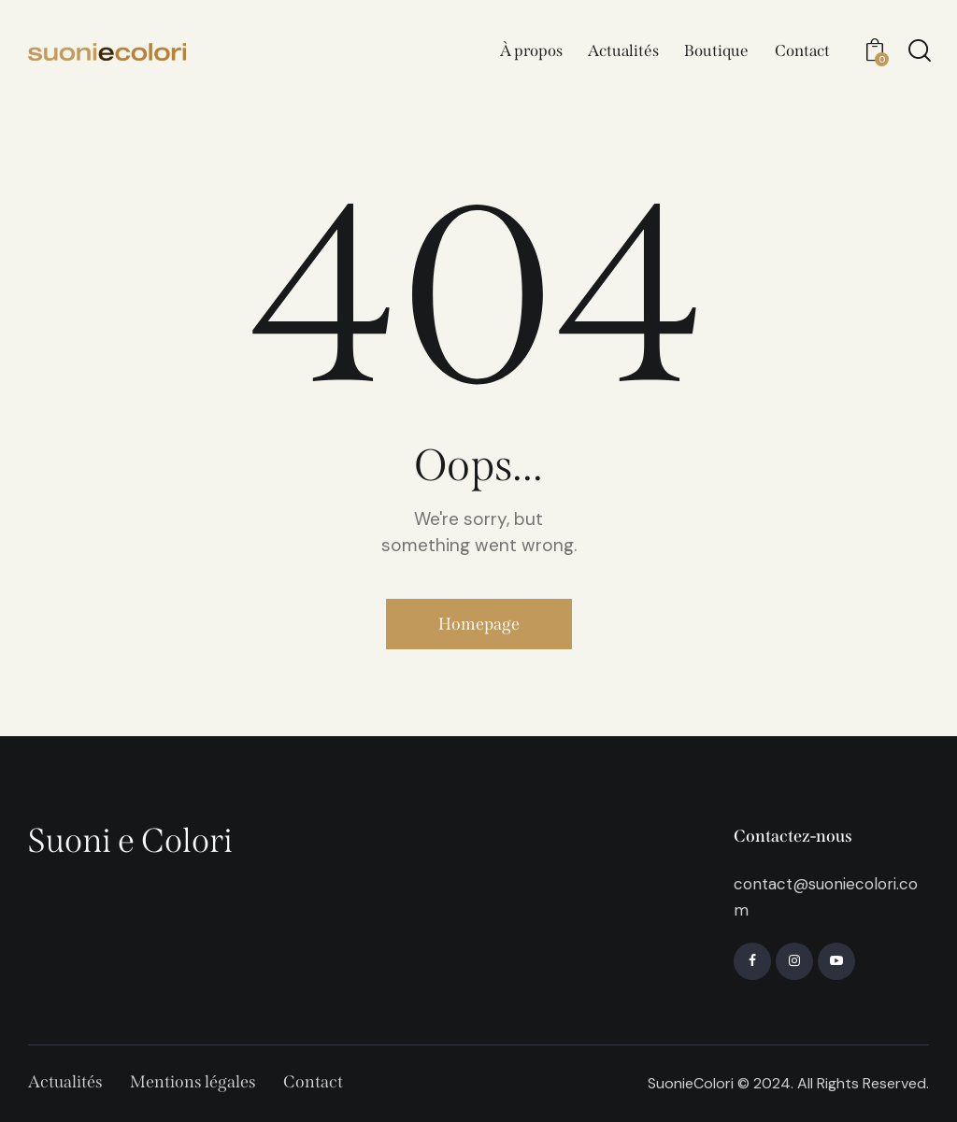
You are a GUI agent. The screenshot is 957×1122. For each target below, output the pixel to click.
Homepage (479, 624)
